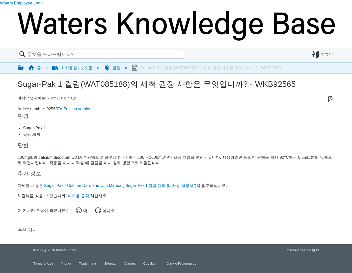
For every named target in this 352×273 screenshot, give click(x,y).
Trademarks (88, 263)
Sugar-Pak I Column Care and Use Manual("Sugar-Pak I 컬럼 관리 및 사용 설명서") (120, 185)
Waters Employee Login (22, 3)
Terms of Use (43, 263)
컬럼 (113, 68)
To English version (75, 109)
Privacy (66, 263)
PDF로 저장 (330, 99)
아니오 (108, 211)
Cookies (149, 263)
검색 (22, 54)
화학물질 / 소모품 (73, 68)
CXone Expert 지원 (303, 250)
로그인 (327, 54)
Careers (130, 263)
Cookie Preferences (181, 263)
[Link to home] (176, 39)
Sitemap (111, 263)
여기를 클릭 (78, 196)
